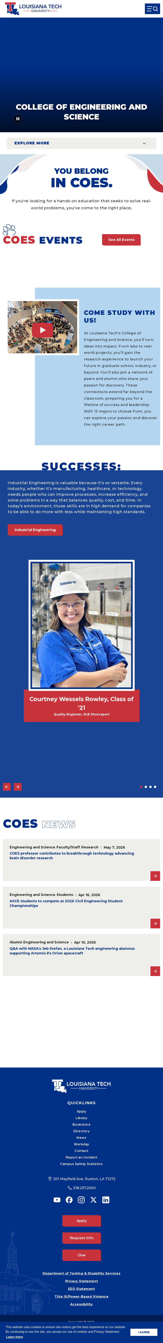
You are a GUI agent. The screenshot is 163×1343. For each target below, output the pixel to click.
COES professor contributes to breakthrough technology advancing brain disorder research (72, 855)
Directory (81, 1131)
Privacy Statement (81, 1281)
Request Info (81, 1238)
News (81, 1138)
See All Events (121, 240)
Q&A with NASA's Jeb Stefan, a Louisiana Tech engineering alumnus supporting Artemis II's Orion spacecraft (72, 950)
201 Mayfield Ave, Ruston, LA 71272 (84, 1179)
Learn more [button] (14, 1337)
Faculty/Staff (68, 847)
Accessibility (81, 1304)
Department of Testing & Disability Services (81, 1273)
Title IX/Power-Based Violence (82, 1296)
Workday (81, 1144)
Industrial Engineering (35, 530)
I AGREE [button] (144, 1332)
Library (81, 1118)
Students (65, 895)
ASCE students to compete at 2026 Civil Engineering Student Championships (66, 903)
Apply (81, 1111)
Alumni (16, 942)
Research (90, 847)
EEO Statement (81, 1289)
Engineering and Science (32, 847)
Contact (81, 1151)
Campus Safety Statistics (81, 1164)
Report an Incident (81, 1157)
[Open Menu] (152, 8)
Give (81, 1255)
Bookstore (82, 1124)
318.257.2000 (84, 1188)
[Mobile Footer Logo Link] (81, 1083)
